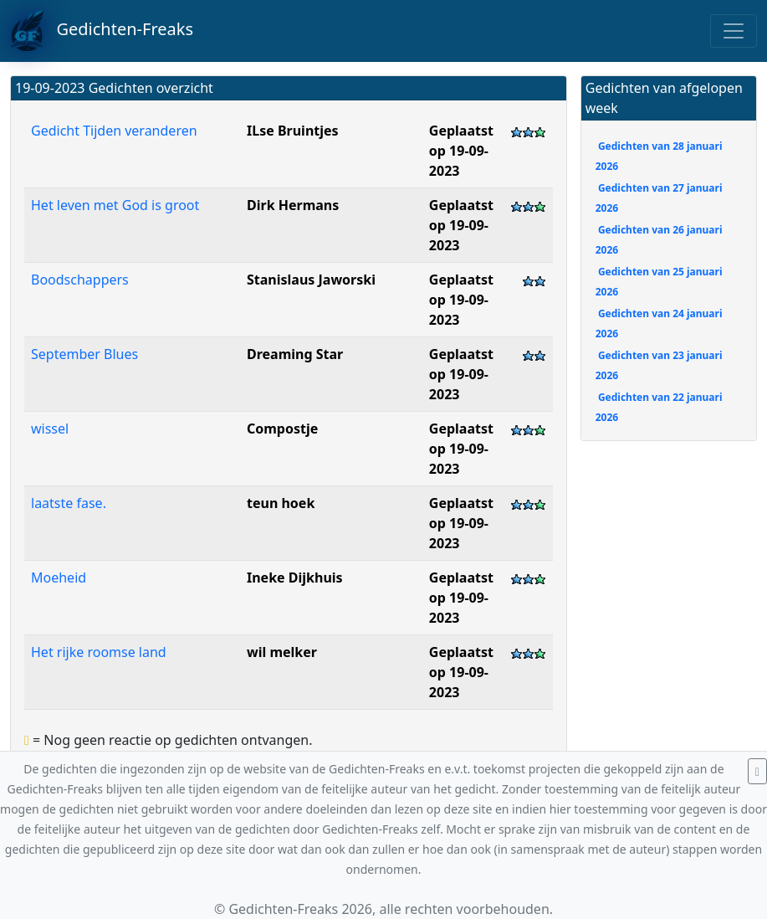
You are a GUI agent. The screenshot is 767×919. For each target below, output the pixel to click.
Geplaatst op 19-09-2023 (461, 150)
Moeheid (58, 577)
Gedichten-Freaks (101, 31)
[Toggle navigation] (733, 31)
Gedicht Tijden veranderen (114, 130)
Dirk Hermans (293, 205)
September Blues (84, 354)
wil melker (282, 652)
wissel (50, 428)
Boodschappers (80, 279)
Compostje (282, 428)
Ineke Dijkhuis (295, 577)
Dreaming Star (295, 354)
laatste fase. (68, 503)
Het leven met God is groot (115, 205)
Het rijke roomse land (98, 652)
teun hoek (280, 503)
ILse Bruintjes (293, 130)
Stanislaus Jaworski (311, 279)
